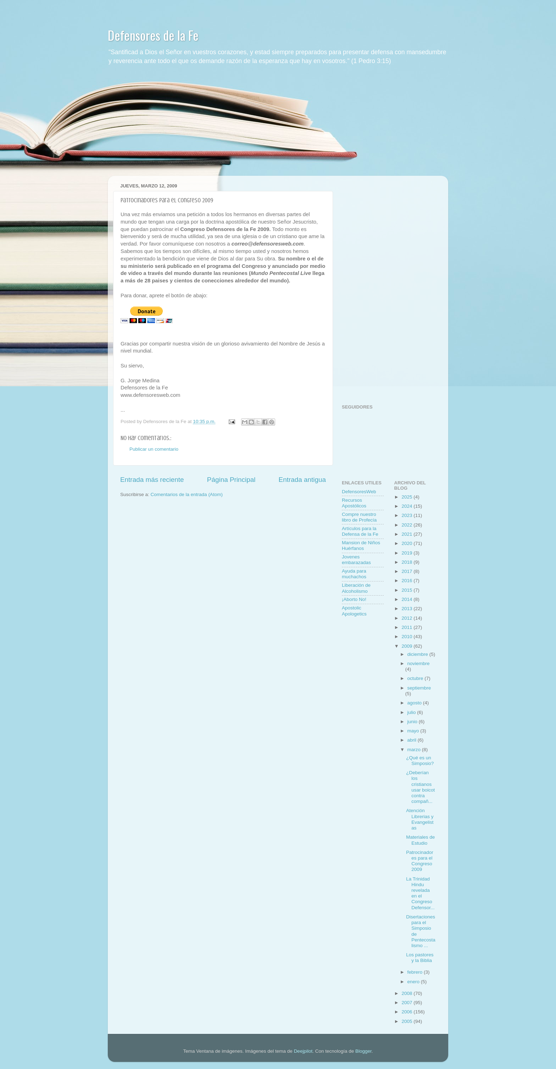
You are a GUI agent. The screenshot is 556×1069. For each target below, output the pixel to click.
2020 (407, 543)
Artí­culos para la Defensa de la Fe (360, 531)
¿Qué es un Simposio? (420, 760)
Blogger (363, 1051)
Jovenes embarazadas (356, 559)
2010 (407, 636)
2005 (407, 1021)
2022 (407, 525)
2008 (407, 993)
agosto (415, 702)
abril (412, 740)
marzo (414, 749)
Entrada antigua (302, 479)
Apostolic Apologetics (354, 610)
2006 (407, 1011)
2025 (407, 497)
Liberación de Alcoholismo (356, 588)
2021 (407, 534)
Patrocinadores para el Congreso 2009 (419, 861)
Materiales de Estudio (420, 839)
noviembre (418, 663)
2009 (407, 646)
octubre (416, 678)
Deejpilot (303, 1051)
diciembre (418, 654)
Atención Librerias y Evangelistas (419, 819)
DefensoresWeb (359, 491)
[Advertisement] (278, 126)
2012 (407, 618)
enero (414, 981)
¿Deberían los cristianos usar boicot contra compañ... (420, 787)
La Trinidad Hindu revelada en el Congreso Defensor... (420, 893)
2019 (407, 553)
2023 (407, 515)
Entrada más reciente (152, 479)
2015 (407, 590)
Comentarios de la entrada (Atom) (187, 494)
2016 (407, 580)
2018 (407, 562)
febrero (415, 972)
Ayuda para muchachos (354, 573)
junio (413, 721)
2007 (407, 1002)
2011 (407, 627)
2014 (407, 599)
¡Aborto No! (354, 599)
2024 (407, 506)
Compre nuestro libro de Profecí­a (359, 517)
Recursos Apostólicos (354, 502)
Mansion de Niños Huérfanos (361, 545)
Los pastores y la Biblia (419, 957)
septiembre (419, 688)
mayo (414, 730)
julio (412, 712)
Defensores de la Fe (153, 35)
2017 (407, 571)
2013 (407, 608)
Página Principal (231, 479)
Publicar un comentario (153, 449)
